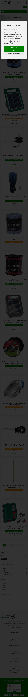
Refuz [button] (14, 50)
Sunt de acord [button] (14, 47)
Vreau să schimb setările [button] (14, 53)
